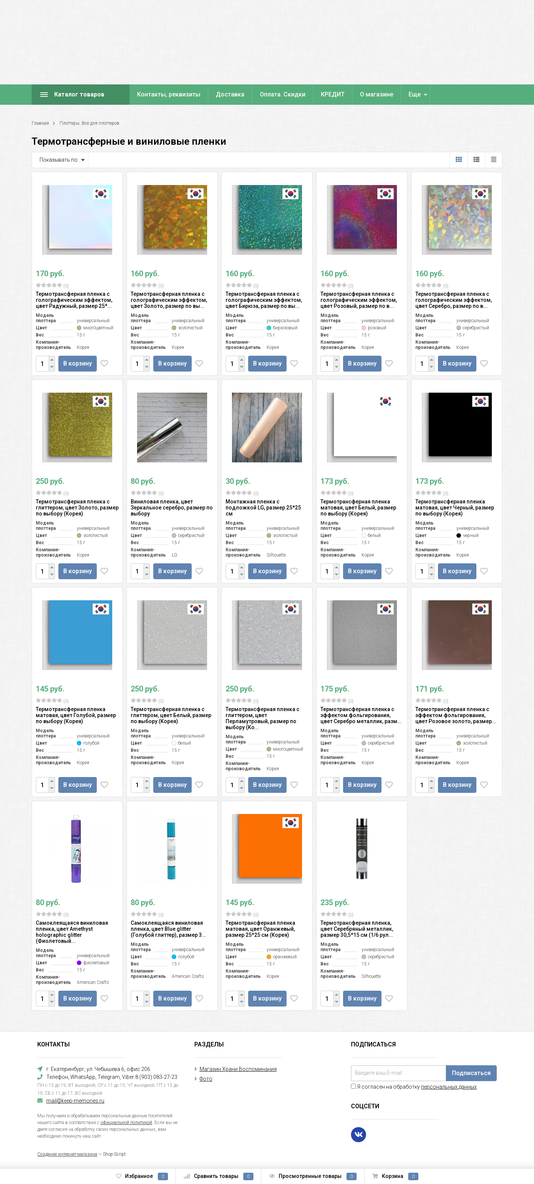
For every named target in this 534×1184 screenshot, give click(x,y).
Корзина (395, 1176)
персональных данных (449, 1087)
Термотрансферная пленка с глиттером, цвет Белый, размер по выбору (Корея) (171, 715)
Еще (415, 94)
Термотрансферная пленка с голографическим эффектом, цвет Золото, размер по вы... (169, 300)
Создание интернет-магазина (67, 1154)
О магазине (376, 94)
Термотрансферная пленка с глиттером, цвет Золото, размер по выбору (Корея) (77, 508)
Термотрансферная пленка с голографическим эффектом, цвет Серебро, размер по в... (453, 300)
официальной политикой (126, 1122)
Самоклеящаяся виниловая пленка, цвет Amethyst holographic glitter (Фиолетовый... (72, 932)
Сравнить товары (218, 1176)
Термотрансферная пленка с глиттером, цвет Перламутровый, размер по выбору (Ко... (262, 718)
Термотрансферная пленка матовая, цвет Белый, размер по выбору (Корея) (358, 508)
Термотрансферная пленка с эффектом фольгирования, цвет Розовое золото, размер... (455, 715)
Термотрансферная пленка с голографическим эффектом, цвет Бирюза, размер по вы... (264, 300)
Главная (40, 123)
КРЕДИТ (333, 94)
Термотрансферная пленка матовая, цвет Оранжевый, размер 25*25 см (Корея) (260, 929)
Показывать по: (59, 160)
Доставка (230, 94)
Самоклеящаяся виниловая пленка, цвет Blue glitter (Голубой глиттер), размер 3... (168, 929)
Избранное (142, 1176)
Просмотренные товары (313, 1176)
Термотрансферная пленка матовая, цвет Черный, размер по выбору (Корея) (454, 508)
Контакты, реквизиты (168, 94)
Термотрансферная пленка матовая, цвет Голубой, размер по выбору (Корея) (76, 715)
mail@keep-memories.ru (75, 1101)
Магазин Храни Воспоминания (238, 1069)
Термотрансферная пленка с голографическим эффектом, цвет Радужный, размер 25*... (74, 300)
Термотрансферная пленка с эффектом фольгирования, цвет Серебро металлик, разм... (361, 715)
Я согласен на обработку (414, 1087)
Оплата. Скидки (282, 94)
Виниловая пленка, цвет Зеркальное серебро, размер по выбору (172, 508)
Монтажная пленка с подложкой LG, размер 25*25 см (263, 508)
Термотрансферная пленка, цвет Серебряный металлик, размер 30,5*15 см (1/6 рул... (356, 929)
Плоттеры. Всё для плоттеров (89, 123)
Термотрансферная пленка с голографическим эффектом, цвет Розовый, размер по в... (358, 300)
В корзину (78, 363)
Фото (206, 1079)
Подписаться (471, 1073)
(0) (52, 286)
